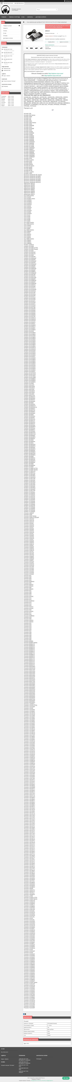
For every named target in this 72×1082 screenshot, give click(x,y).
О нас (23, 17)
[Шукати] (56, 9)
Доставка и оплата (41, 17)
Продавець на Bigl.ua (36, 1079)
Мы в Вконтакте (4, 1052)
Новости (5, 28)
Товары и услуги (13, 17)
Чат (66, 1078)
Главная (3, 17)
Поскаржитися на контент (36, 1080)
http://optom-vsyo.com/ (55, 73)
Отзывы (5, 35)
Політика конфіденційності (47, 1080)
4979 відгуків (68, 1)
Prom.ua (42, 1077)
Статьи (5, 30)
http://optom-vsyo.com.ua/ (52, 75)
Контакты (30, 17)
